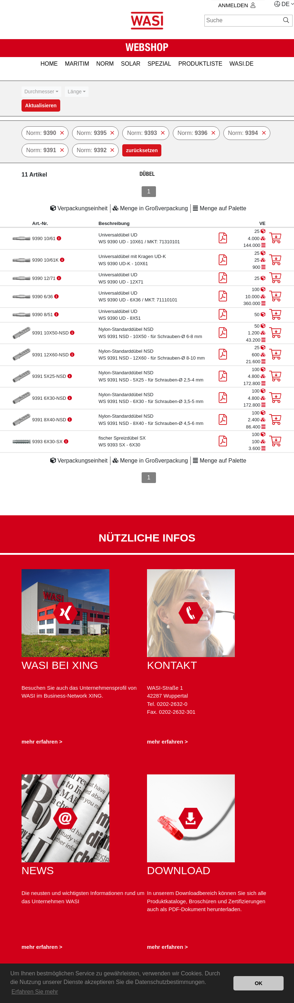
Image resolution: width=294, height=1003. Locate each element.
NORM (105, 64)
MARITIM (77, 64)
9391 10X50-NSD (51, 333)
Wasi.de (241, 64)
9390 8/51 (43, 314)
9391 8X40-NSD (49, 419)
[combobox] (41, 91)
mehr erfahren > (42, 742)
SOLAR (130, 64)
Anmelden (236, 5)
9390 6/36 (43, 296)
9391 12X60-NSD (51, 354)
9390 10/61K (46, 260)
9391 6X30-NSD (49, 398)
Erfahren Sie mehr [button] (34, 992)
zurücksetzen (142, 150)
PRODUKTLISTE (200, 64)
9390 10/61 (44, 238)
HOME (49, 64)
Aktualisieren (41, 105)
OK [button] (258, 983)
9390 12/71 (44, 278)
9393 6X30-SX (48, 441)
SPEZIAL (159, 64)
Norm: (45, 133)
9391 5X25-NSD (49, 376)
